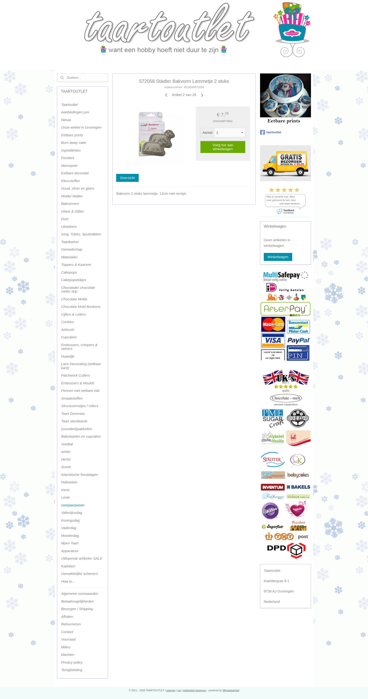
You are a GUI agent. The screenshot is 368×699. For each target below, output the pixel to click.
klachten (67, 655)
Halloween (69, 482)
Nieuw (66, 120)
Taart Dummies (73, 414)
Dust (64, 219)
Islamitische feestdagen (79, 475)
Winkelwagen (278, 257)
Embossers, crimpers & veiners (79, 347)
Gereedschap (71, 249)
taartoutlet (270, 132)
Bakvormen (70, 204)
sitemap (170, 690)
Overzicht (127, 178)
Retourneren (70, 624)
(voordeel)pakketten (76, 429)
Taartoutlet (69, 105)
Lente (65, 497)
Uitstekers (69, 227)
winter (65, 452)
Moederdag (70, 536)
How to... (68, 581)
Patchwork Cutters (75, 375)
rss (179, 690)
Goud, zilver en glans (77, 188)
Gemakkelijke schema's (79, 574)
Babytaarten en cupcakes (81, 436)
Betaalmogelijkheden (77, 601)
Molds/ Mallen (72, 196)
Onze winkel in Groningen (81, 127)
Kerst (65, 490)
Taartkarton (70, 242)
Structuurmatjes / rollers (79, 406)
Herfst (65, 459)
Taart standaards (74, 421)
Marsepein (69, 166)
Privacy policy (72, 662)
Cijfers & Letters (73, 314)
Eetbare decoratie (75, 173)
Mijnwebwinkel (230, 690)
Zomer (66, 467)
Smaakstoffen (72, 398)
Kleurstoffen (70, 181)
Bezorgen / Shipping (77, 609)
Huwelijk (67, 356)
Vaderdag (68, 528)
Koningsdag (70, 520)
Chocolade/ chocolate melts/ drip (78, 290)
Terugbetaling (71, 670)
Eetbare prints (72, 135)
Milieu (65, 647)
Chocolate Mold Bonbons (80, 307)
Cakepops (69, 272)
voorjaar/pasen (72, 505)
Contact (67, 632)
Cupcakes (69, 337)
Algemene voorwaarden (79, 594)
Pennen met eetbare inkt (80, 391)
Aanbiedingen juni (75, 112)
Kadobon (68, 566)
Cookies (67, 322)
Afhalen (67, 617)
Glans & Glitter (72, 211)
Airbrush (67, 330)
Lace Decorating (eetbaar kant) (81, 366)
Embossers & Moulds (77, 383)
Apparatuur (69, 551)
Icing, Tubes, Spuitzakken (81, 234)
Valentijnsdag (71, 513)
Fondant (67, 158)
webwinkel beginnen (194, 690)
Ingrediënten (70, 150)
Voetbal (67, 444)
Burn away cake (73, 143)
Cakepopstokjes (73, 280)
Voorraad (68, 639)
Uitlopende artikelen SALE (81, 558)
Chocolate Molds (74, 299)
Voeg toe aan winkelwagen (222, 147)
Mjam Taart (69, 543)
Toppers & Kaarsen (76, 265)
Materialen (69, 257)
